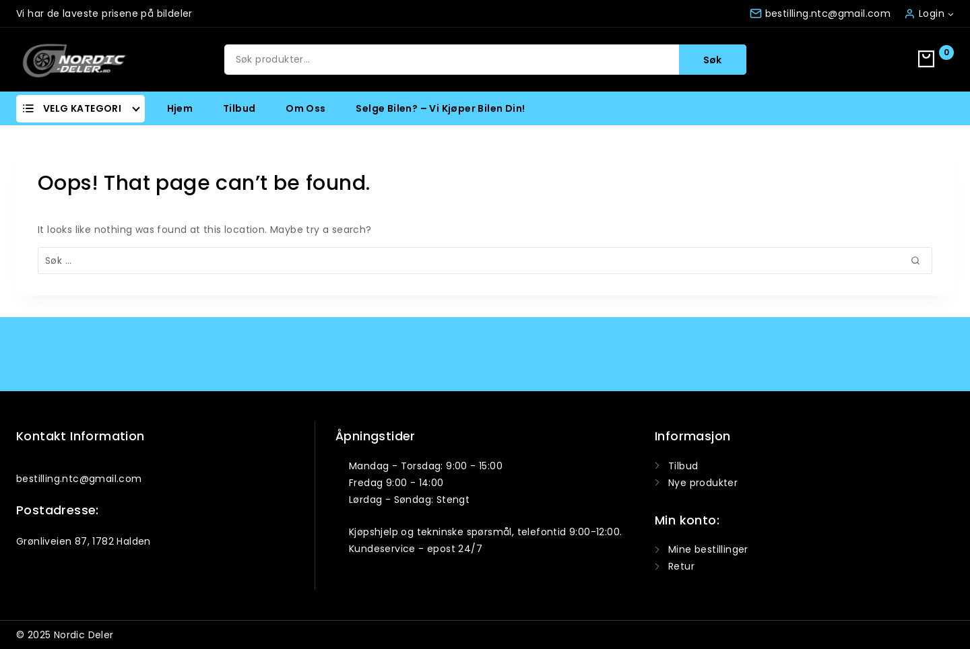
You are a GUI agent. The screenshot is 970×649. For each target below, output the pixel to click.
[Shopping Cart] (936, 60)
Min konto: (687, 520)
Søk (712, 60)
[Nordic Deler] (74, 59)
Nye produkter (703, 482)
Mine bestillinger (708, 549)
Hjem (180, 108)
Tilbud (239, 108)
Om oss (305, 108)
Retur (681, 566)
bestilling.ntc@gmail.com (79, 478)
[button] (950, 13)
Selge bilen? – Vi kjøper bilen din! (440, 108)
